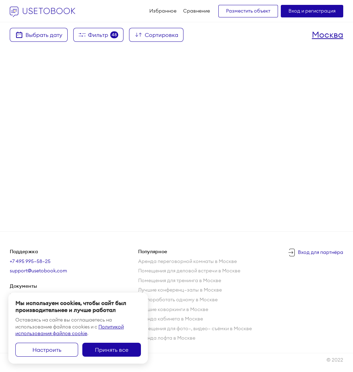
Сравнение (196, 11)
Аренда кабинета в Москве (170, 319)
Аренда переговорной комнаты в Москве (187, 261)
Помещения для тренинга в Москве (179, 280)
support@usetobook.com (38, 271)
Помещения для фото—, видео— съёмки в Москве (195, 328)
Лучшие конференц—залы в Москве (180, 290)
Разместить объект (248, 11)
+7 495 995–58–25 (30, 261)
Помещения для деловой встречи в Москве (189, 271)
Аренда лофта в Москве (166, 338)
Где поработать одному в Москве (178, 299)
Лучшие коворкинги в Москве (173, 309)
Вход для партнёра (320, 252)
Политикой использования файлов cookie (69, 330)
